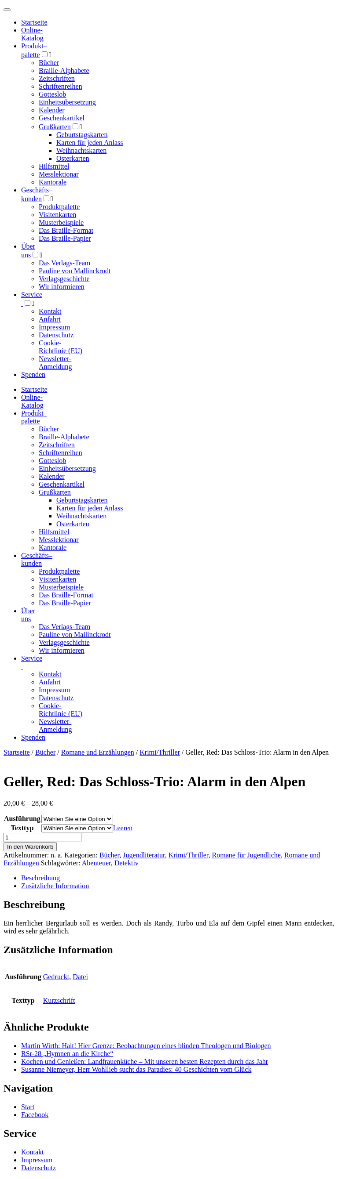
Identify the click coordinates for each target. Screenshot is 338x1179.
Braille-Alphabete (64, 70)
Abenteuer (96, 863)
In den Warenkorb (30, 846)
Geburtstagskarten (81, 134)
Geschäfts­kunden (36, 559)
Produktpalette (59, 206)
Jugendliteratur (144, 855)
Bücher (49, 62)
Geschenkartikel (61, 118)
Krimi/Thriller (160, 752)
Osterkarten (72, 158)
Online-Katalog (32, 34)
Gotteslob (52, 94)
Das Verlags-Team (64, 263)
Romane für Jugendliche (246, 855)
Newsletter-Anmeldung (55, 362)
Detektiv (126, 863)
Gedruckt (56, 976)
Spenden (33, 374)
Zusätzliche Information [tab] (55, 886)
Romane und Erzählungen (97, 752)
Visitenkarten (57, 214)
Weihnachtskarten (81, 150)
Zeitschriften (57, 78)
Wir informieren (61, 286)
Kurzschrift (59, 1000)
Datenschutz (56, 335)
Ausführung (22, 818)
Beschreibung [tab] (40, 878)
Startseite (17, 752)
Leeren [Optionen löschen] (122, 828)
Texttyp (22, 828)
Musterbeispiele (61, 222)
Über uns (28, 614)
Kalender (52, 110)
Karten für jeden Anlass (89, 142)
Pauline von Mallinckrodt (75, 271)
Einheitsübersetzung (67, 102)
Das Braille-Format (66, 230)
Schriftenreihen (60, 86)
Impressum (54, 327)
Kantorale (52, 182)
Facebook (34, 1114)
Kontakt (50, 311)
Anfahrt (50, 319)
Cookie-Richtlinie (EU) (60, 346)
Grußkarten (55, 126)
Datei (80, 976)
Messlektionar (59, 174)
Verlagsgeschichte (64, 278)
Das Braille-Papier (65, 238)
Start (27, 1106)
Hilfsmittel (54, 166)
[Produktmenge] (42, 837)
